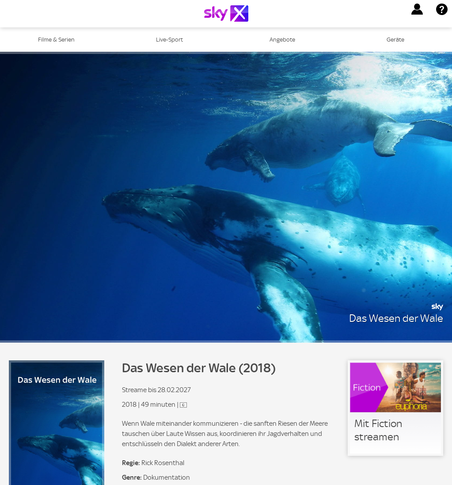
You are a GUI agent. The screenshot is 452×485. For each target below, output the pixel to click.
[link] (395, 408)
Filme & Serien (56, 39)
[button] (417, 9)
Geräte (395, 39)
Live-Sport (169, 39)
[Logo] (226, 13)
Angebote (282, 39)
